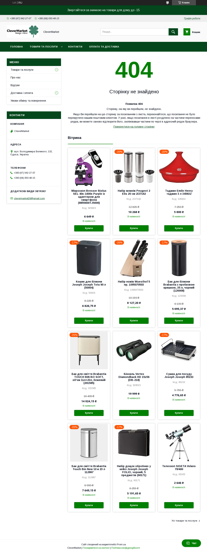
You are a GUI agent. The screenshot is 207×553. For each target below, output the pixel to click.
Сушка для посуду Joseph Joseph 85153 (178, 375)
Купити (89, 228)
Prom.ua (121, 544)
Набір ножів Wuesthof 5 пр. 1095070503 (134, 283)
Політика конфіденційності (125, 548)
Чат (191, 543)
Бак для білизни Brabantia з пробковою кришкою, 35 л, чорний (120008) (179, 286)
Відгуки (15, 85)
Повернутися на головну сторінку (134, 126)
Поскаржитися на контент (96, 548)
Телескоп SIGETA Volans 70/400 (179, 468)
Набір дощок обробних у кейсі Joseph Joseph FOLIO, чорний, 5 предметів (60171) (134, 471)
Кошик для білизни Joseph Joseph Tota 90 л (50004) (89, 284)
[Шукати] (173, 31)
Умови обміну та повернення (28, 100)
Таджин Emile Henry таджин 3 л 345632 (179, 192)
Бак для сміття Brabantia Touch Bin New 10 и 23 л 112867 (89, 469)
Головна (16, 46)
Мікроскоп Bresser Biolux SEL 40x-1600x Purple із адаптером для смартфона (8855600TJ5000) (88, 196)
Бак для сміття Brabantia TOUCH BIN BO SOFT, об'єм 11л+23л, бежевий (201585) (89, 378)
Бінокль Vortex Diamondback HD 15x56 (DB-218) (133, 376)
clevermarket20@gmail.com (29, 198)
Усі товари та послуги (184, 520)
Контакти (75, 46)
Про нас (16, 77)
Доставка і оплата (22, 92)
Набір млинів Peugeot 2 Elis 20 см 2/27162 (134, 192)
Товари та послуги (44, 46)
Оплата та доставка (104, 46)
